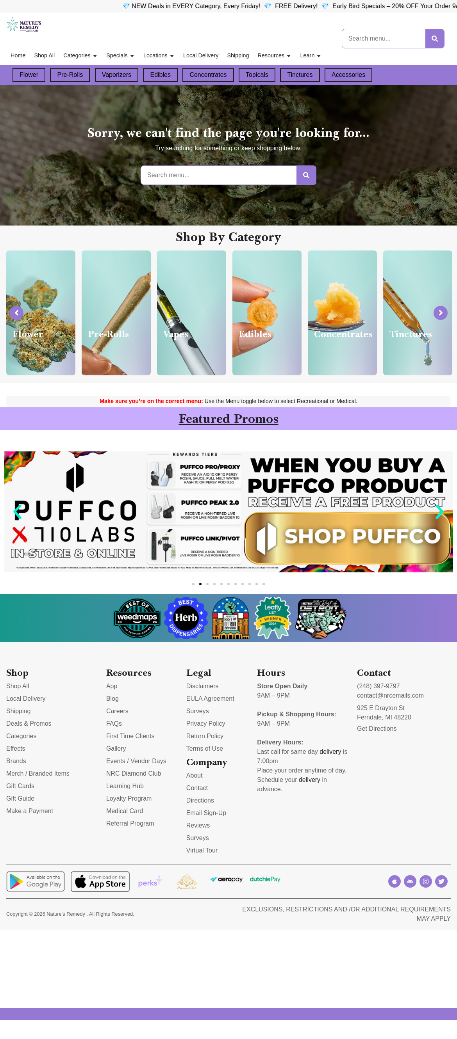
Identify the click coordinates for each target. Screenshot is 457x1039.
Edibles (160, 74)
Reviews (198, 825)
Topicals (257, 74)
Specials (120, 56)
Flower (29, 74)
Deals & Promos (29, 723)
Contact (197, 788)
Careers (117, 711)
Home (18, 55)
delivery (330, 751)
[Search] (434, 38)
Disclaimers (202, 686)
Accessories (348, 74)
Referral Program (130, 823)
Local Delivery (200, 55)
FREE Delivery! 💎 (343, 6)
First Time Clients (130, 736)
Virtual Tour (202, 850)
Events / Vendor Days (136, 761)
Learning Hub (125, 786)
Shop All (44, 55)
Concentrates (208, 74)
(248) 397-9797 (378, 686)
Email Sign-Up (206, 813)
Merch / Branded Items (38, 773)
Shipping (238, 55)
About (194, 775)
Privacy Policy (205, 723)
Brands (16, 761)
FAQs (114, 723)
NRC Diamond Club (133, 773)
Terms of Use (204, 748)
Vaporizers (116, 74)
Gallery (116, 748)
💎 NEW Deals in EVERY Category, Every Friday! (230, 6)
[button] (17, 511)
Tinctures (299, 74)
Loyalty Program (129, 798)
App (111, 686)
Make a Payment (29, 811)
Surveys (197, 711)
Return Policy (204, 736)
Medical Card (124, 811)
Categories (80, 56)
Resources (274, 56)
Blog (112, 698)
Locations (159, 56)
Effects (15, 748)
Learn (311, 56)
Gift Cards (20, 786)
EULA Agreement (210, 698)
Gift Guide (20, 798)
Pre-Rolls (70, 74)
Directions (200, 800)
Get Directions (376, 728)
